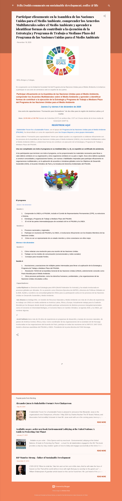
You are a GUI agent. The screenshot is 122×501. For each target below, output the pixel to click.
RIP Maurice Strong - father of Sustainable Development (43, 457)
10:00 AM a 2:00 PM (30, 118)
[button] (104, 16)
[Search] (109, 6)
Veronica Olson (66, 490)
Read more (101, 422)
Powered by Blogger (61, 486)
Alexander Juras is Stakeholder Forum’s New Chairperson (43, 403)
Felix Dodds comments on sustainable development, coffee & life (57, 5)
